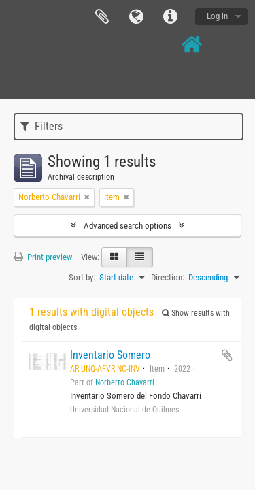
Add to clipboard (227, 355)
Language (136, 17)
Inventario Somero (110, 354)
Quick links (170, 17)
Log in (217, 16)
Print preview (43, 257)
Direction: (167, 277)
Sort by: (82, 277)
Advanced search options (127, 225)
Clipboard (102, 17)
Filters (41, 126)
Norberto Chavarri (124, 382)
